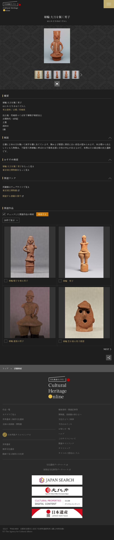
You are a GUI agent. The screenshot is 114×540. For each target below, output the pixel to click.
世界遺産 (6, 444)
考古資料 (7, 109)
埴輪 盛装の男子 (16, 341)
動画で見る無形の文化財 (13, 453)
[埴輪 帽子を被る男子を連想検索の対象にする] (5, 280)
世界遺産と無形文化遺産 (13, 419)
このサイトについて (67, 438)
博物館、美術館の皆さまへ (70, 414)
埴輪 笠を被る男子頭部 (73, 341)
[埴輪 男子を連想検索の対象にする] (60, 280)
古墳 (15, 109)
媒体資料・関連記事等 (68, 409)
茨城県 (22, 109)
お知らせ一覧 (64, 428)
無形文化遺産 (8, 449)
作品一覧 (6, 409)
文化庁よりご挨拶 (66, 419)
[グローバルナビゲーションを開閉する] (109, 4)
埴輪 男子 (68, 280)
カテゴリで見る (9, 414)
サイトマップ (64, 448)
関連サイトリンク (66, 443)
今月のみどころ (65, 424)
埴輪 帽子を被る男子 (18, 280)
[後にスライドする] (81, 75)
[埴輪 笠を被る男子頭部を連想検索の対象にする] (60, 341)
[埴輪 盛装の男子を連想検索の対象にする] (5, 341)
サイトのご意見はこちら (69, 453)
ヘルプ (61, 433)
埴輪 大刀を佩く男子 (12, 166)
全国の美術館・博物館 (12, 424)
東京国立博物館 (10, 169)
